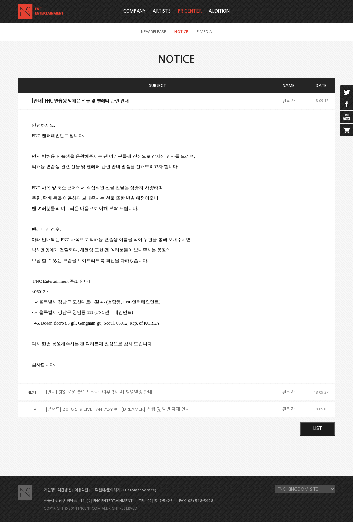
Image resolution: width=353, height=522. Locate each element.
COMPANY (134, 11)
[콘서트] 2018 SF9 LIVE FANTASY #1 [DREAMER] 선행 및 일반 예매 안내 (118, 409)
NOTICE (181, 32)
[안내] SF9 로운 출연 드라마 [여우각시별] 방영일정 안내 (99, 392)
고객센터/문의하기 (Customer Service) (124, 490)
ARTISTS (162, 11)
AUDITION (219, 11)
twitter (346, 91)
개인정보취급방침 (57, 490)
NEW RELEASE (153, 32)
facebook (346, 104)
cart (346, 130)
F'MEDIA (204, 32)
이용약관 (81, 490)
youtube (346, 117)
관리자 (288, 101)
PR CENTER (190, 11)
